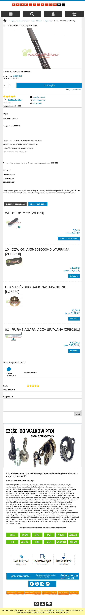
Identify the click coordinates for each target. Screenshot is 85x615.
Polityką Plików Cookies (56, 610)
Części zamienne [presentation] (38, 204)
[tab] (15, 203)
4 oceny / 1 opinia (14, 100)
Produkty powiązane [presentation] (15, 204)
